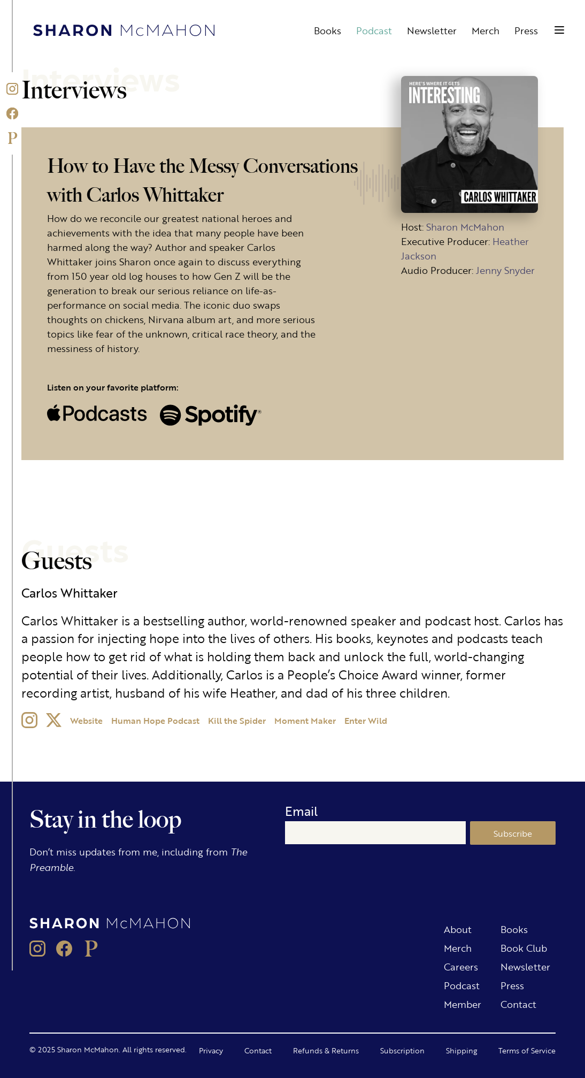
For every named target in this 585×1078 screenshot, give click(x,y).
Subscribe (513, 833)
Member (462, 1003)
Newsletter (432, 30)
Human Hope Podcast (155, 720)
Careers (461, 966)
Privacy (211, 1050)
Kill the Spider (237, 720)
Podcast (374, 30)
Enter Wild (365, 720)
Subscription (402, 1050)
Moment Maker (305, 720)
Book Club (524, 947)
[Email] (375, 833)
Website (86, 720)
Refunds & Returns (326, 1050)
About (458, 928)
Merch (485, 30)
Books (327, 30)
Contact (518, 1003)
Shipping (461, 1050)
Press (526, 30)
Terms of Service (527, 1050)
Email (301, 811)
